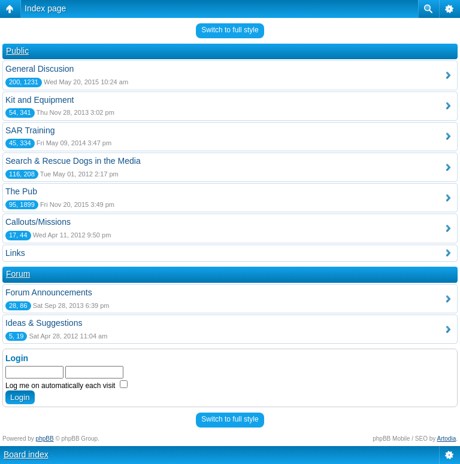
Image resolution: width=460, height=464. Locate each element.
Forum (18, 274)
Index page (45, 8)
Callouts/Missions (38, 222)
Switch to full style (229, 30)
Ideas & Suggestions (43, 323)
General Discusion (39, 69)
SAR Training (30, 130)
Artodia (446, 438)
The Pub (21, 191)
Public (17, 51)
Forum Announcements (48, 292)
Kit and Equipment (39, 100)
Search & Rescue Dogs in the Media (73, 161)
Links (15, 253)
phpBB (45, 438)
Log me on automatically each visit (66, 385)
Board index (26, 454)
